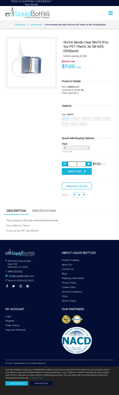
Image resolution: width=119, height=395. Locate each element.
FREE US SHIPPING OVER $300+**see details (31, 3)
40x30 (96, 118)
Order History (12, 325)
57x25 (65, 124)
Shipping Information (73, 278)
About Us (67, 264)
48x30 (106, 118)
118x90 (75, 118)
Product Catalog (70, 260)
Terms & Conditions (72, 291)
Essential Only (41, 383)
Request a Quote (76, 186)
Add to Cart (77, 171)
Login (8, 316)
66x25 (74, 124)
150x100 (86, 118)
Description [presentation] (16, 210)
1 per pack (75, 148)
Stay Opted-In (17, 383)
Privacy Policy (69, 282)
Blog (64, 273)
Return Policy (69, 300)
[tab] (16, 211)
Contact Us (67, 269)
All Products (20, 25)
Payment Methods (15, 330)
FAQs (64, 296)
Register (9, 320)
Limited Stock (36, 25)
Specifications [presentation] (44, 210)
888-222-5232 (15, 271)
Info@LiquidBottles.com (21, 276)
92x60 (83, 124)
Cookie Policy (69, 287)
